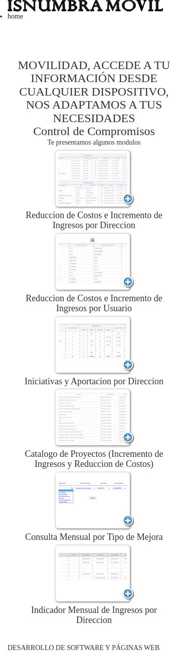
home (15, 16)
